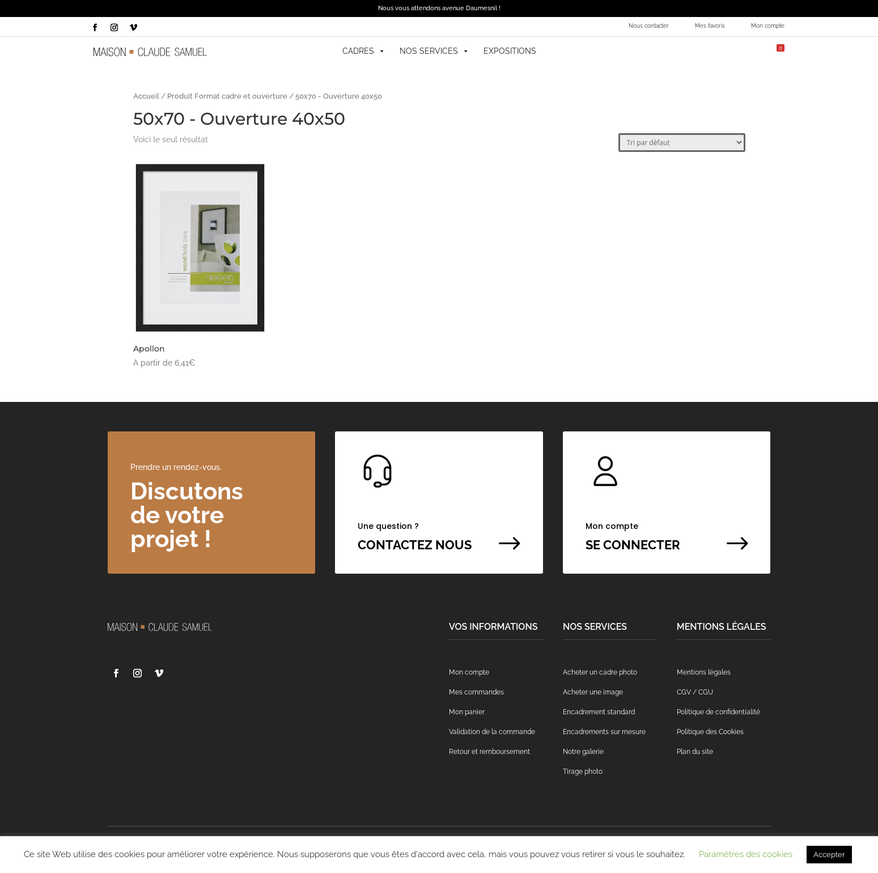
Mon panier (467, 712)
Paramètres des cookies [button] (745, 854)
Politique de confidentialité (718, 712)
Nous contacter (649, 26)
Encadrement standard (599, 712)
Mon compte (767, 26)
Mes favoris (710, 26)
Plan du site (695, 752)
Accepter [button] (829, 854)
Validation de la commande (492, 732)
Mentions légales (704, 672)
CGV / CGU (695, 692)
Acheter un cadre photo (600, 672)
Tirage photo (583, 771)
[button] (681, 51)
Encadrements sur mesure (604, 732)
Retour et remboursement (489, 752)
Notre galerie (583, 752)
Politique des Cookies (710, 732)
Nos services (434, 51)
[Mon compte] (737, 51)
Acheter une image (593, 692)
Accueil (146, 96)
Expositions (509, 51)
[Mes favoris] (709, 51)
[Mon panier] (771, 51)
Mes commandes (476, 692)
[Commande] (681, 142)
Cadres (363, 51)
